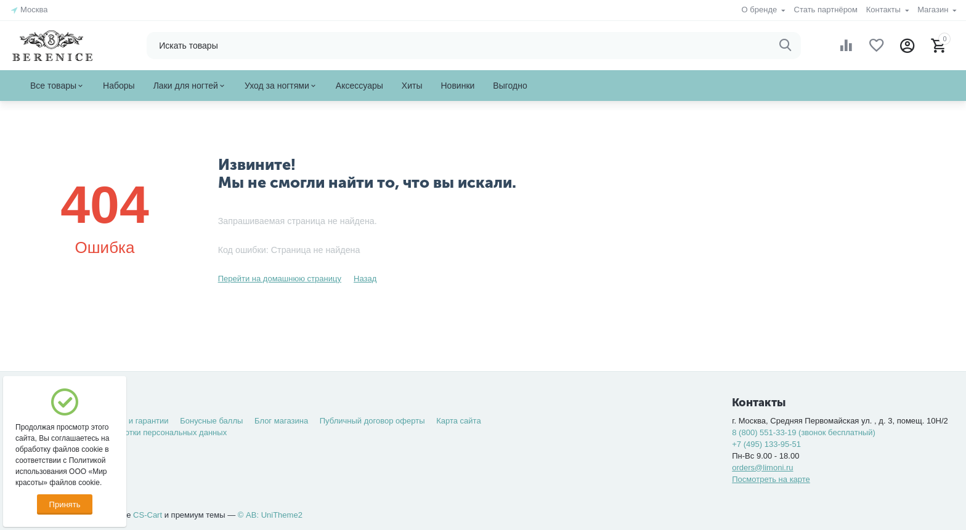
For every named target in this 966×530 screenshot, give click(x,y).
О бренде (760, 9)
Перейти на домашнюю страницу (279, 278)
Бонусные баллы (211, 420)
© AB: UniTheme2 (270, 515)
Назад (365, 278)
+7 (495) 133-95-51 (766, 444)
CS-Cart (147, 515)
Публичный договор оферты (372, 420)
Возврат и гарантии (132, 420)
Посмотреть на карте (771, 479)
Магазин (934, 9)
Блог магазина (281, 420)
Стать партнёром (826, 9)
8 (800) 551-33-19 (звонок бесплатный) (803, 432)
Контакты (884, 9)
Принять (65, 504)
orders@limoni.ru (762, 467)
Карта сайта (458, 420)
